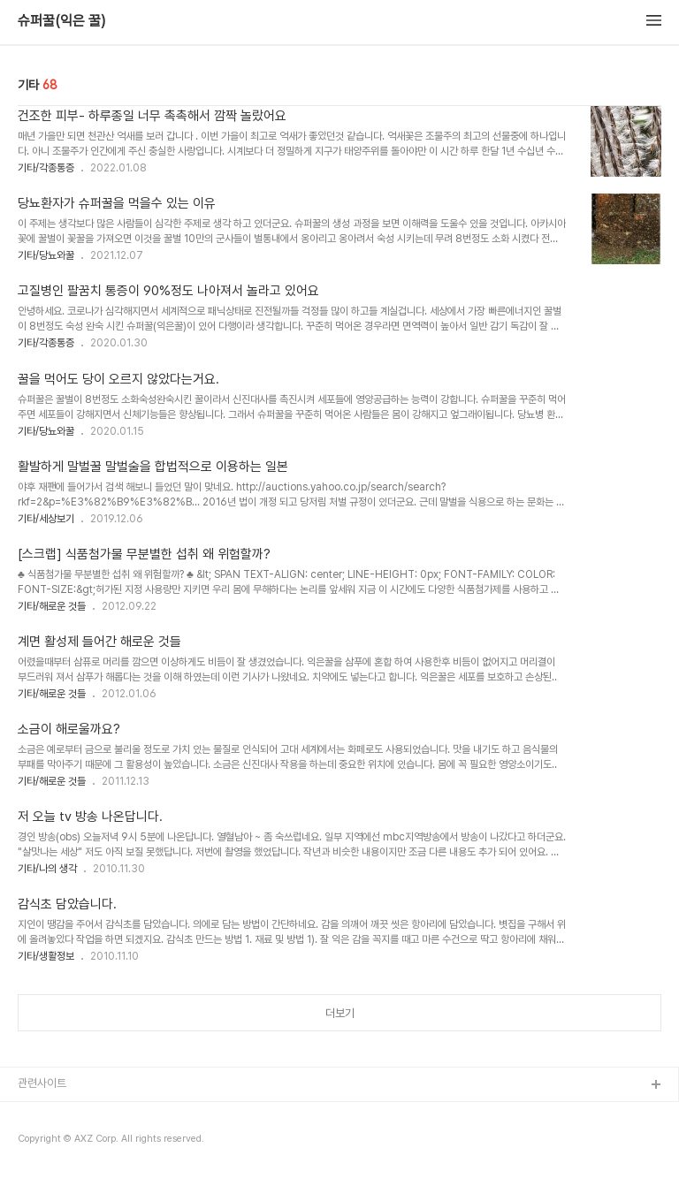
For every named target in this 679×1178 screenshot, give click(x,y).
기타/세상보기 (46, 519)
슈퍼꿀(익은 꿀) (62, 21)
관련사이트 (42, 1083)
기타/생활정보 (46, 956)
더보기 (340, 1013)
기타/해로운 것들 (52, 606)
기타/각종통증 (46, 168)
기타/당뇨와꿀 (46, 255)
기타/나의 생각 (47, 869)
